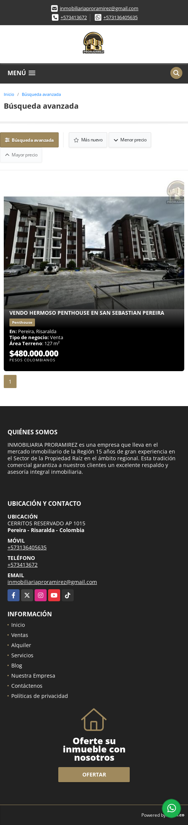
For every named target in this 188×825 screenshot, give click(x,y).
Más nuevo (88, 139)
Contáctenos (26, 685)
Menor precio (130, 139)
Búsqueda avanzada (41, 94)
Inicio (9, 94)
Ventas (19, 634)
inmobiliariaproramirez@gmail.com (99, 8)
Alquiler (21, 645)
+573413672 (74, 17)
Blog (16, 665)
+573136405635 (120, 17)
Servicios (22, 655)
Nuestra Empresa (33, 675)
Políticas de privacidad (39, 695)
